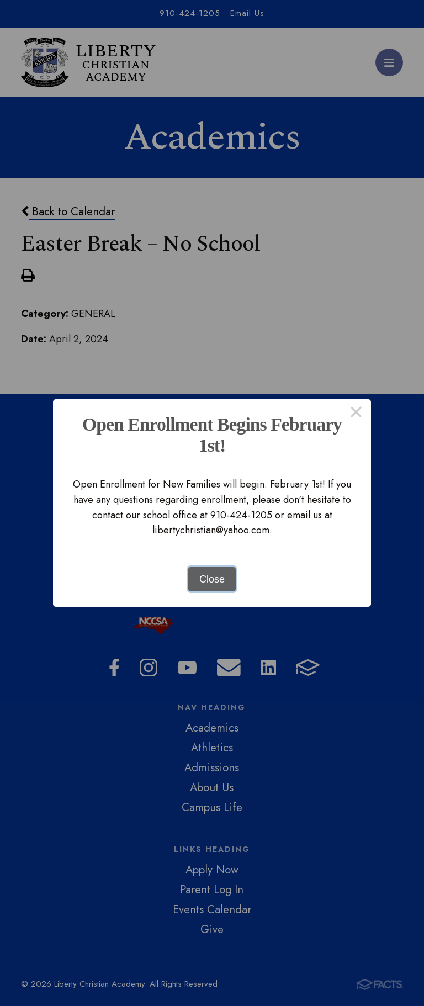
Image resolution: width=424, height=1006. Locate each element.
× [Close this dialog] (355, 414)
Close (212, 579)
